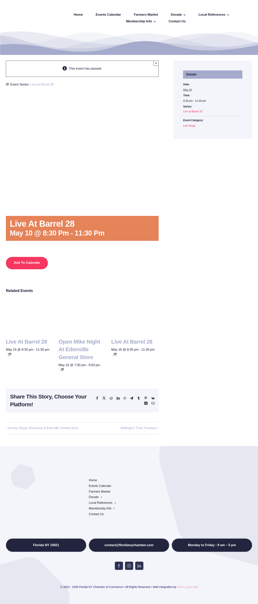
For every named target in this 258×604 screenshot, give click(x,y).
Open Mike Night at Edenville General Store (79, 349)
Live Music (189, 125)
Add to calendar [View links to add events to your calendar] (27, 263)
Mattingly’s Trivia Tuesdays (139, 428)
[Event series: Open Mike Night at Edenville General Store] (62, 369)
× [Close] (156, 63)
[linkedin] (139, 566)
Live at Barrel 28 (26, 342)
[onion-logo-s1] (27, 5)
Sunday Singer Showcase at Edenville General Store (43, 428)
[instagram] (129, 566)
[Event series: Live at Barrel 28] (9, 354)
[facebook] (119, 566)
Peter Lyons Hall (187, 587)
